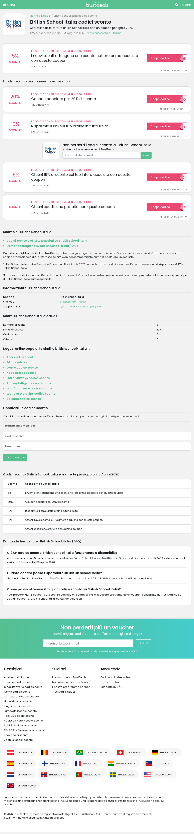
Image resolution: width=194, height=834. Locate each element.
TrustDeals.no (57, 777)
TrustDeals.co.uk (25, 788)
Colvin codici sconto (17, 694)
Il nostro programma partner (71, 689)
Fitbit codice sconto (22, 365)
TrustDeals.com (162, 777)
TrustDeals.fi (57, 766)
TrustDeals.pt (92, 777)
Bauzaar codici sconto (18, 684)
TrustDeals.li (161, 766)
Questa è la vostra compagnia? (80, 309)
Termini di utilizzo (112, 684)
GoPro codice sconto (22, 370)
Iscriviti (146, 156)
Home (34, 16)
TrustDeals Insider (63, 694)
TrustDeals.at (23, 755)
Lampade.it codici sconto (20, 713)
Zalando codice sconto (24, 401)
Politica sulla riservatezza (117, 680)
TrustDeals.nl (23, 777)
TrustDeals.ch (134, 755)
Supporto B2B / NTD (113, 689)
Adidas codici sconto (17, 680)
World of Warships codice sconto (31, 396)
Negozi (45, 16)
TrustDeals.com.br (96, 755)
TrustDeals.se (126, 777)
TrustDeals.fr (91, 766)
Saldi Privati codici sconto (20, 728)
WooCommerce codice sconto (29, 391)
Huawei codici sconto (18, 704)
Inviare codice (15, 460)
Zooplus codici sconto (18, 742)
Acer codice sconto (21, 360)
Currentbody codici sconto (21, 699)
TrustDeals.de (169, 755)
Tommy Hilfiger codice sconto (29, 386)
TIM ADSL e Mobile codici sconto (24, 733)
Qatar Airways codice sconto (28, 380)
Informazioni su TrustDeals (69, 680)
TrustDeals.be (58, 755)
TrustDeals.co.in (126, 766)
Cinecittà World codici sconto (23, 689)
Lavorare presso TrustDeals (70, 684)
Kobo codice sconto (21, 375)
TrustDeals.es (24, 766)
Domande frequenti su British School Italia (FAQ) (42, 248)
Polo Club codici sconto (19, 718)
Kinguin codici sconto (18, 708)
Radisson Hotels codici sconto (23, 723)
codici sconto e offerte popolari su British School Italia (47, 243)
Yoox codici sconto (16, 737)
